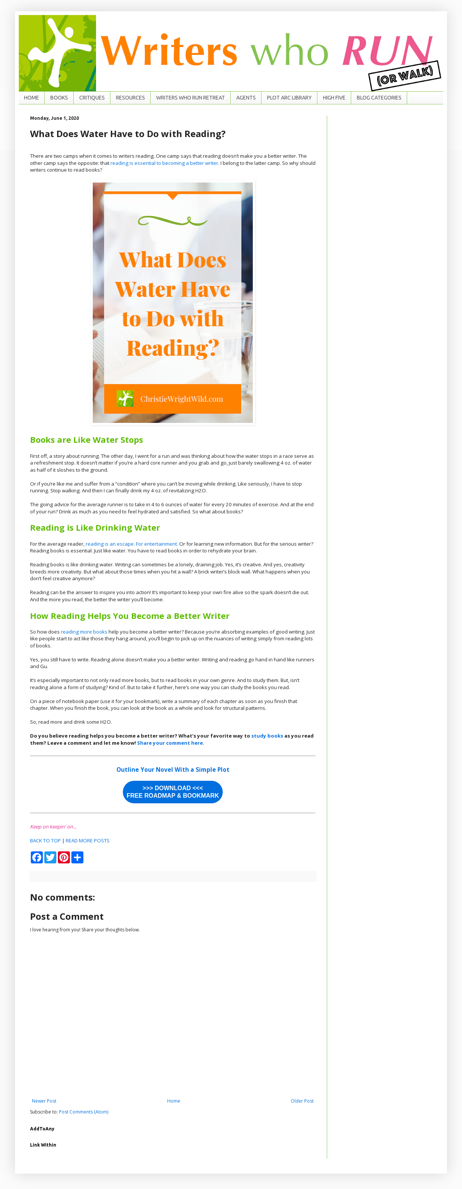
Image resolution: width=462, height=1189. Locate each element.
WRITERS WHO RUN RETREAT (190, 98)
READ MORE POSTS (88, 840)
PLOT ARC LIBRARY (289, 98)
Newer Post (44, 1101)
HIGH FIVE (334, 98)
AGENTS (246, 98)
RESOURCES (130, 98)
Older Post (302, 1101)
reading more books (84, 631)
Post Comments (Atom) (83, 1112)
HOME (31, 98)
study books (267, 735)
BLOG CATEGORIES (379, 98)
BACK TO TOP (45, 840)
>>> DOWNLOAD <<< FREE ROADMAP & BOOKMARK (173, 792)
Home (173, 1101)
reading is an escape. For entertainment (131, 543)
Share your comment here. (170, 742)
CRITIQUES (92, 98)
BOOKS (59, 98)
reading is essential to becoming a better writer (164, 163)
